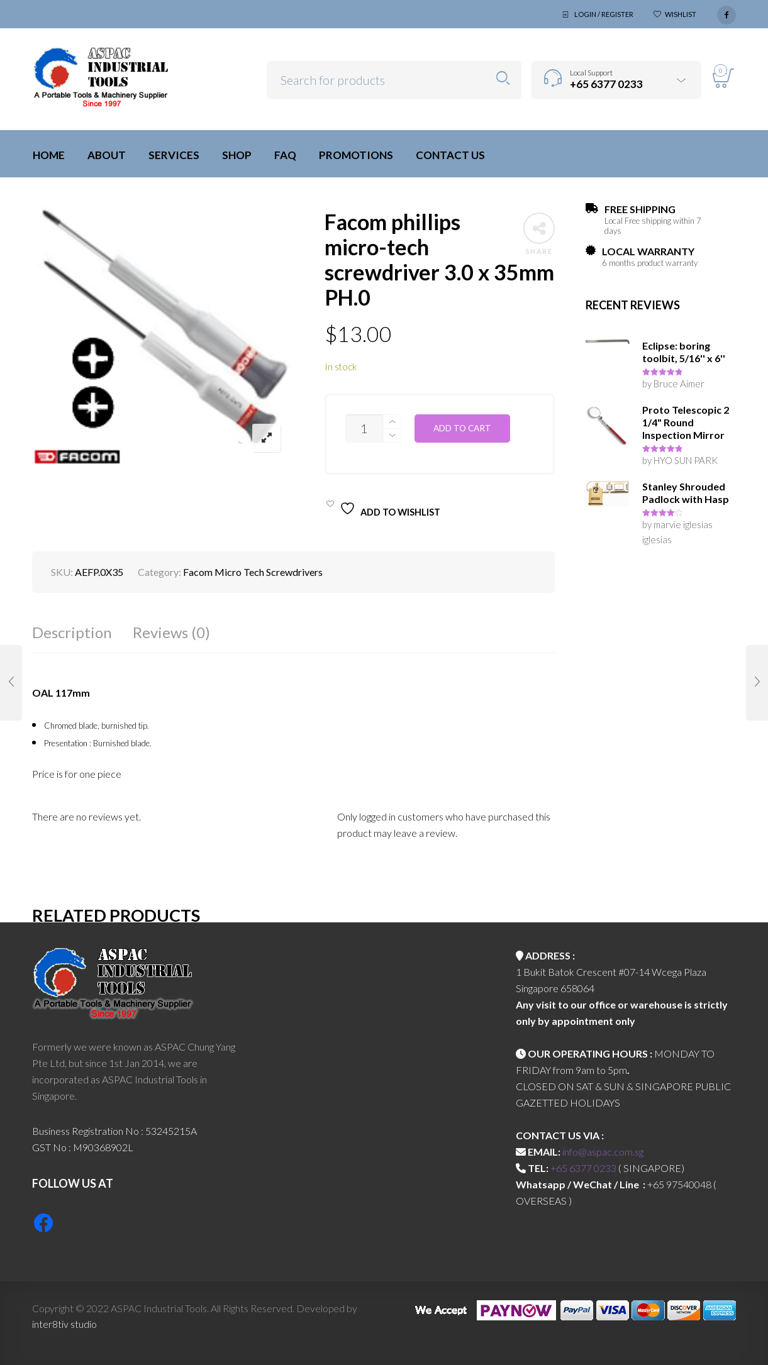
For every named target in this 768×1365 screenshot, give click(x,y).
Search (503, 78)
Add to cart (462, 428)
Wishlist (680, 14)
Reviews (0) (171, 632)
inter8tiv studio (64, 1324)
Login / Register (603, 14)
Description (72, 632)
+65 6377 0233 (583, 1168)
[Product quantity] (364, 428)
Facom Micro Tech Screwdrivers (253, 572)
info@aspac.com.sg (602, 1152)
